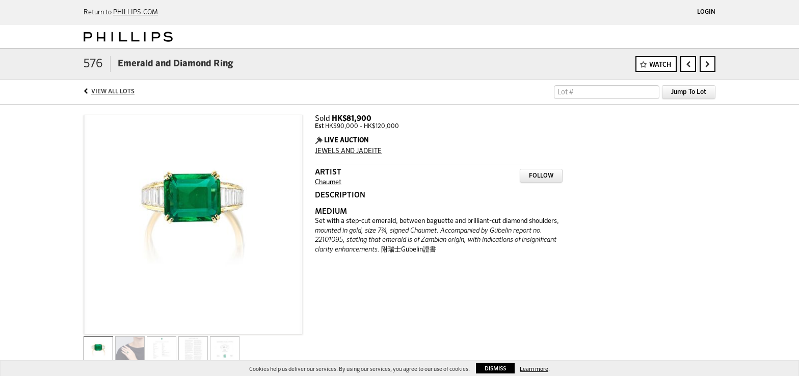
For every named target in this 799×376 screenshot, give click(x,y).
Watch (660, 65)
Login (706, 12)
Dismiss (495, 368)
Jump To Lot (688, 92)
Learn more (534, 369)
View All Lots (113, 92)
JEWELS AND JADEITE (348, 151)
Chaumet (328, 182)
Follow (541, 176)
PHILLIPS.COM (135, 12)
